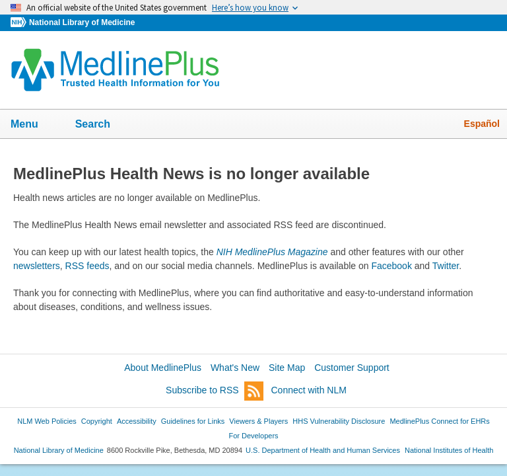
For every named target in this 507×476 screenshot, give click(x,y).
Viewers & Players (258, 421)
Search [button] (101, 125)
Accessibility (136, 421)
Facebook (391, 265)
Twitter (445, 265)
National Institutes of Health (449, 450)
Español (482, 123)
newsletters (36, 265)
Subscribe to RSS (214, 391)
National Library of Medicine (82, 22)
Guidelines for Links (192, 421)
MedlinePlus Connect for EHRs (439, 421)
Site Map (287, 367)
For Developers (253, 436)
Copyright (96, 421)
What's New (235, 367)
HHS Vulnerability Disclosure (338, 421)
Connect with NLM (309, 390)
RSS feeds (87, 265)
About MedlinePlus (162, 367)
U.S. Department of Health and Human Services (323, 450)
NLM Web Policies (47, 421)
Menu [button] (33, 125)
